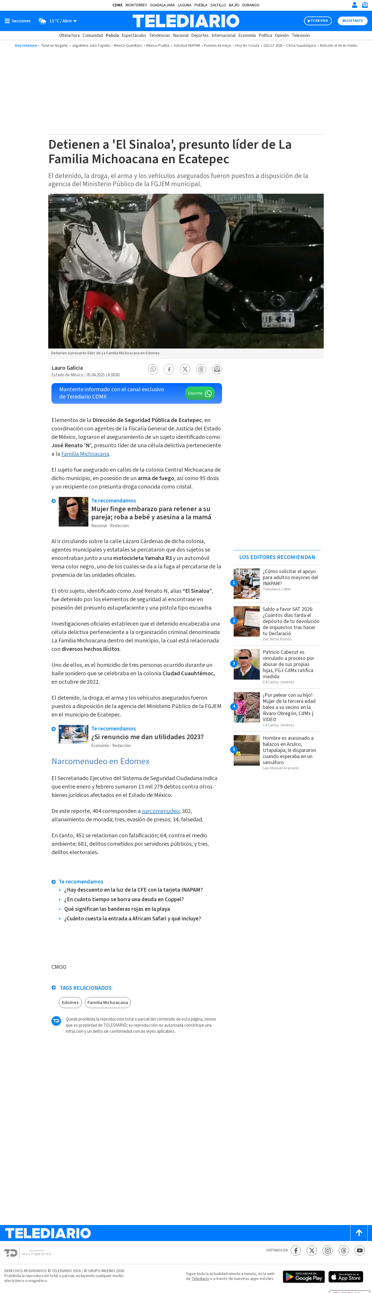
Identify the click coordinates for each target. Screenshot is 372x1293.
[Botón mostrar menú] (18, 21)
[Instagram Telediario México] (328, 1250)
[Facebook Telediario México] (296, 1250)
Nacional (180, 36)
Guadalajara (162, 5)
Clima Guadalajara (301, 45)
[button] (153, 369)
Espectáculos (134, 36)
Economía (247, 36)
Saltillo (218, 5)
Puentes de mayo (217, 45)
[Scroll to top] (359, 1233)
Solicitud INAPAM (187, 45)
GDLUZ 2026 (272, 45)
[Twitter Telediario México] (312, 1250)
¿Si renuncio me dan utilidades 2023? (147, 737)
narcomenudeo (160, 811)
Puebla (201, 5)
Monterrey (136, 5)
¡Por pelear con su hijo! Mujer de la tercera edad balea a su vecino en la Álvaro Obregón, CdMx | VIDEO (289, 707)
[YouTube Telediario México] (360, 1250)
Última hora (69, 36)
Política (265, 36)
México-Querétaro (128, 45)
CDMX (117, 5)
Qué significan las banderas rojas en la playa (117, 909)
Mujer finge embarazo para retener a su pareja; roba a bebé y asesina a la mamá (151, 513)
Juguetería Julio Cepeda (91, 45)
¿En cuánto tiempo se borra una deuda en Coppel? (124, 900)
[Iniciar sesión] (354, 5)
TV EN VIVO (319, 20)
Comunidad (93, 36)
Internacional (223, 36)
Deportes (200, 36)
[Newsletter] (365, 6)
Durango (251, 5)
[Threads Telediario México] (344, 1250)
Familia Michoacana (85, 454)
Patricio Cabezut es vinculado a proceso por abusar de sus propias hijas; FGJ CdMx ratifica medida (288, 664)
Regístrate (352, 20)
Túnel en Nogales (54, 45)
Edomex (70, 1002)
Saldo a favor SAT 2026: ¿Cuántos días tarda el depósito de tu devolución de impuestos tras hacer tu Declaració (291, 621)
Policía (112, 36)
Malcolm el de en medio (338, 45)
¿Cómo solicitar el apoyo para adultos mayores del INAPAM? (290, 577)
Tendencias (159, 36)
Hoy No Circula (247, 45)
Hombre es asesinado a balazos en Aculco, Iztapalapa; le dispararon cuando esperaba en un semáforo (289, 750)
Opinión (282, 36)
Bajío (234, 5)
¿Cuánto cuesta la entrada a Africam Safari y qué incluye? (132, 919)
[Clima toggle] (55, 21)
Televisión (301, 36)
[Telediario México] (186, 21)
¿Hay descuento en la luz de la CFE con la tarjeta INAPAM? (133, 890)
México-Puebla (157, 45)
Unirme (195, 393)
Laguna (185, 5)
